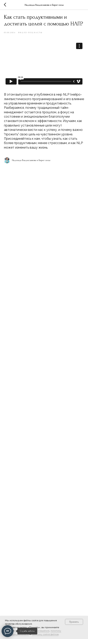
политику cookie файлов (45, 634)
